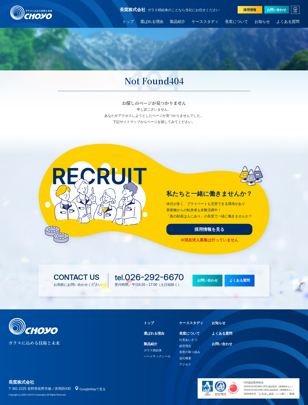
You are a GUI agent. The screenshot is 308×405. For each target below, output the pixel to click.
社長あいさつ (188, 339)
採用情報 (249, 10)
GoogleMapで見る (93, 389)
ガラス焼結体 (153, 350)
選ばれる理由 (151, 21)
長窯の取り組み (189, 352)
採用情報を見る (209, 229)
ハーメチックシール (157, 356)
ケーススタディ (205, 21)
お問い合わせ (276, 10)
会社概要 (185, 358)
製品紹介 (177, 21)
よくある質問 (287, 21)
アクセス (185, 364)
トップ (128, 21)
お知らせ (262, 21)
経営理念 (185, 346)
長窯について (236, 21)
